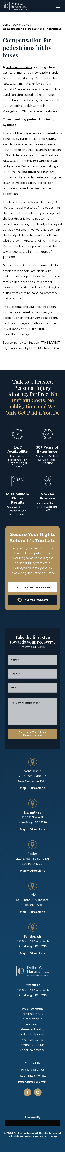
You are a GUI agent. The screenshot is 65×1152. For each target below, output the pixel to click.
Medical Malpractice (32, 1034)
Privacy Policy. (34, 1136)
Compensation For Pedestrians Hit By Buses (32, 28)
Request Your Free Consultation (32, 734)
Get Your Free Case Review (32, 587)
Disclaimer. (16, 1136)
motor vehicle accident (41, 317)
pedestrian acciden (18, 67)
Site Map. (51, 1136)
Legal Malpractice (32, 1050)
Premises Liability (32, 1029)
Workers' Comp (32, 1039)
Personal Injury (32, 1014)
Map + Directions (32, 788)
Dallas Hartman (12, 24)
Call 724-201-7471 (32, 600)
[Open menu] (58, 6)
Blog (26, 24)
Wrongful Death (32, 1044)
